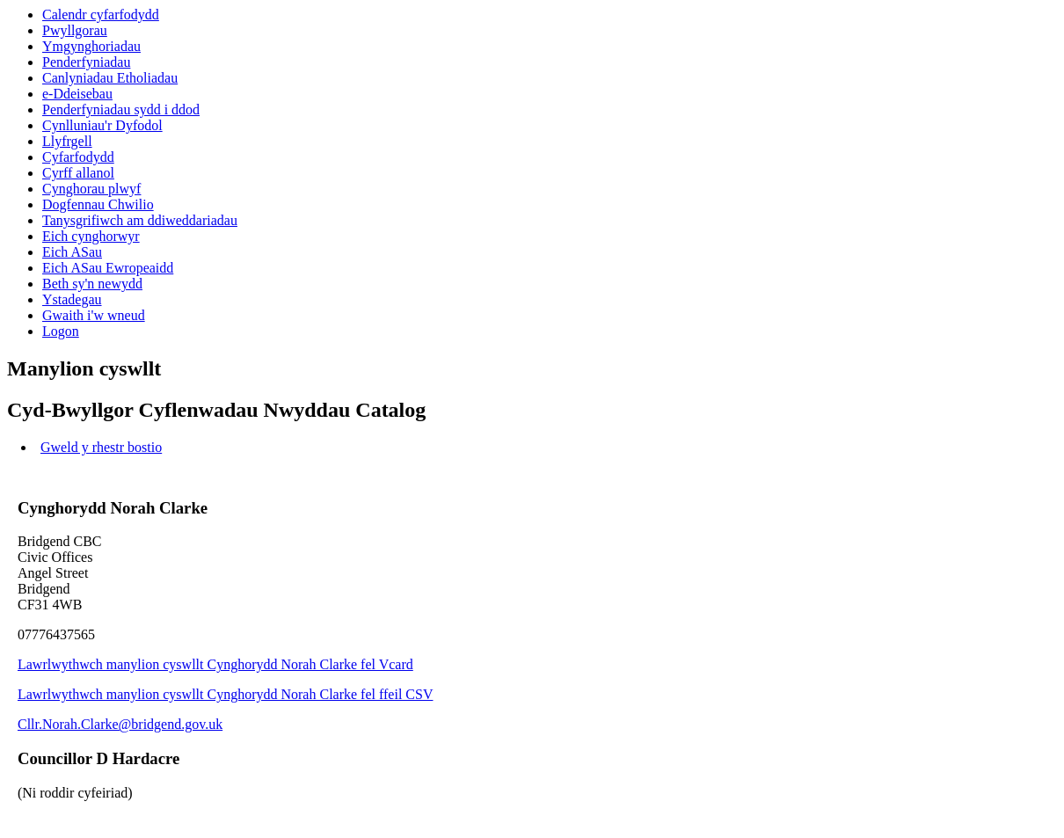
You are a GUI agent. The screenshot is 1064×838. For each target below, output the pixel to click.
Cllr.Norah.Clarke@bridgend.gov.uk (120, 724)
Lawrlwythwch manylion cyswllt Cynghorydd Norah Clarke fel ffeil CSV (226, 694)
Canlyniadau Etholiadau (110, 77)
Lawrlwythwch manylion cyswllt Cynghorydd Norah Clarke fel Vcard (215, 664)
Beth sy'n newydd (92, 283)
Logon (60, 331)
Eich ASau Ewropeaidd (107, 267)
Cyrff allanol (78, 172)
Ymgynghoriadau (91, 46)
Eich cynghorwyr (91, 236)
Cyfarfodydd (78, 156)
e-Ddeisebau (77, 93)
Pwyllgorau (74, 30)
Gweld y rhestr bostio (101, 447)
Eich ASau (72, 251)
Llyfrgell (67, 141)
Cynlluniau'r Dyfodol (102, 125)
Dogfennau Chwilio (98, 204)
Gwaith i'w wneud (93, 315)
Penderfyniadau (86, 62)
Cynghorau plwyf (91, 188)
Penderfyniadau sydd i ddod (121, 109)
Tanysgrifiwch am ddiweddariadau (139, 220)
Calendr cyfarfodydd (100, 14)
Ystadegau (72, 299)
